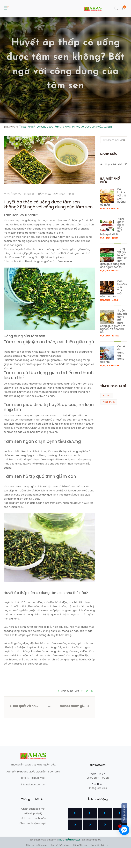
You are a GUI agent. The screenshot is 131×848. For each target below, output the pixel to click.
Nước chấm (109, 401)
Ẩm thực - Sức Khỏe (52, 194)
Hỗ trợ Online (80, 845)
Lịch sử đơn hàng (60, 845)
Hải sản (106, 395)
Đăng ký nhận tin (99, 845)
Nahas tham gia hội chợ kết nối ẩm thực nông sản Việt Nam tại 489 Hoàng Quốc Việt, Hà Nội (74, 706)
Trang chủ (11, 126)
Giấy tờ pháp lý (33, 813)
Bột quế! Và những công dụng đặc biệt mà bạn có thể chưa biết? (26, 706)
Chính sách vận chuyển (33, 823)
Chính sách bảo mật (33, 808)
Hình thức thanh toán (33, 818)
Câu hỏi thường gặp (36, 845)
